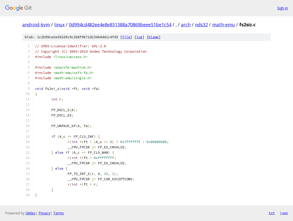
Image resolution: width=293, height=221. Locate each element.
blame (154, 37)
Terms (58, 213)
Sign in (282, 8)
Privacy (44, 213)
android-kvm (36, 25)
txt (272, 213)
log (139, 37)
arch (186, 25)
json (284, 213)
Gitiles (30, 213)
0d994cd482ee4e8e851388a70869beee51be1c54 (120, 25)
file (126, 37)
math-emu (223, 25)
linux (59, 25)
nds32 (201, 25)
